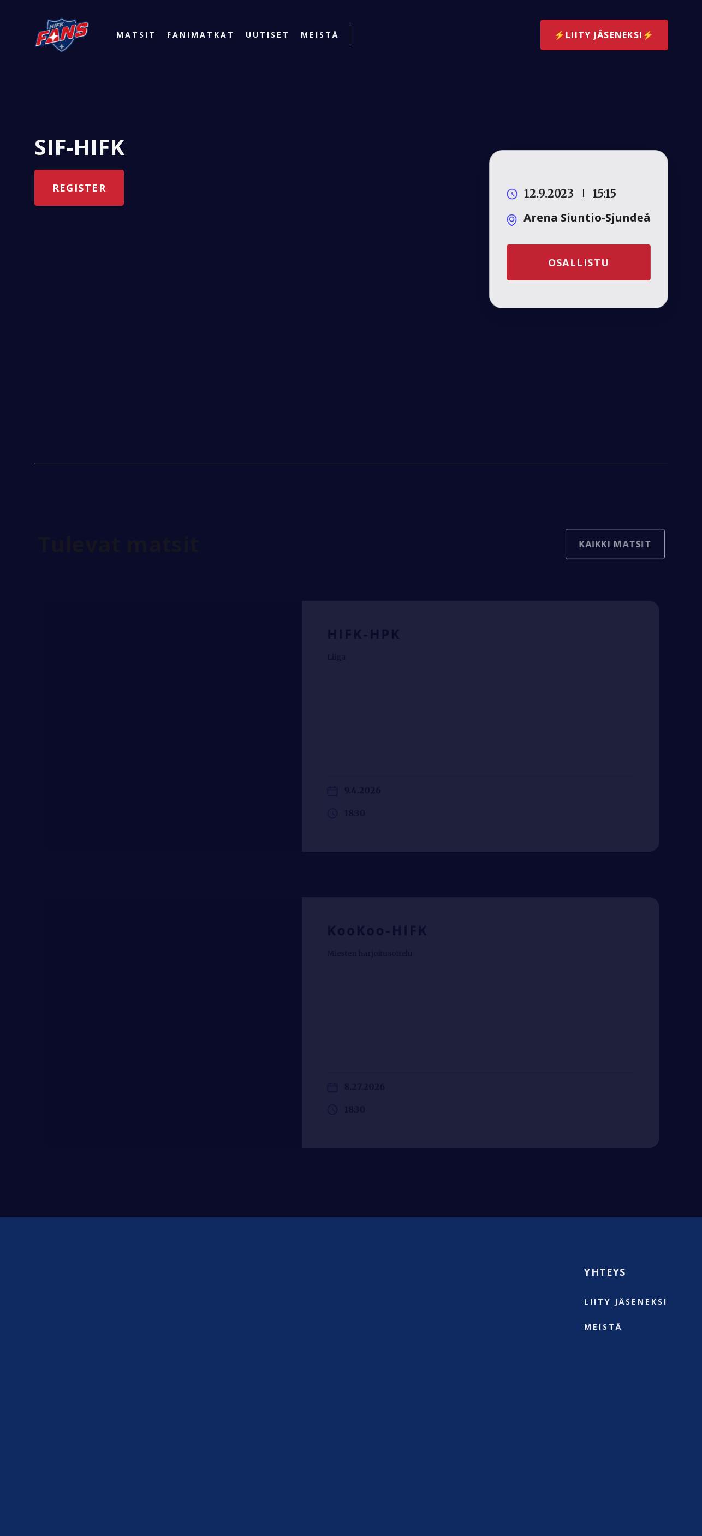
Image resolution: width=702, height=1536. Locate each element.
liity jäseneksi (626, 1301)
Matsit (136, 35)
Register (79, 187)
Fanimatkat (201, 35)
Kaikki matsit (610, 548)
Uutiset (268, 35)
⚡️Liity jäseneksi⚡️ (604, 35)
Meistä (320, 35)
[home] (61, 35)
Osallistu (578, 261)
